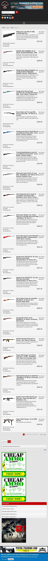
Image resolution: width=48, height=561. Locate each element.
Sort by (3, 27)
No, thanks (10, 559)
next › (41, 434)
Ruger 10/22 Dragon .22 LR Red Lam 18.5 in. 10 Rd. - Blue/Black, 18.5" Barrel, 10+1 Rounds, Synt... (26, 356)
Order (12, 27)
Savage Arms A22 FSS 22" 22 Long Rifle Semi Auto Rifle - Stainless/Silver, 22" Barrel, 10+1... (27, 258)
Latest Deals (4, 441)
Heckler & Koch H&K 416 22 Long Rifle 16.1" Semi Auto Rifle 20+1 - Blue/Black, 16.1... (26, 398)
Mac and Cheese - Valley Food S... (9, 516)
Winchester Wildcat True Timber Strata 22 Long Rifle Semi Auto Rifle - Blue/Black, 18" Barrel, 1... (27, 216)
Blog (9, 441)
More (45, 449)
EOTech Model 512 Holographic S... (9, 514)
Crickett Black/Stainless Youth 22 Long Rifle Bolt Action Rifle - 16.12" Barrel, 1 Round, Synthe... (27, 154)
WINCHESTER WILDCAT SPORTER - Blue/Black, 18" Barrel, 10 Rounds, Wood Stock (27, 377)
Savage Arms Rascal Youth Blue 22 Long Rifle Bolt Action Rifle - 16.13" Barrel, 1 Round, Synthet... (27, 133)
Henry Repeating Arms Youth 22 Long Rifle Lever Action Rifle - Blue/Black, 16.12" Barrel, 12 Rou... (27, 195)
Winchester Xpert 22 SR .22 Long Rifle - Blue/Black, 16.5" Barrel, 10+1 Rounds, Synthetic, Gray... (27, 175)
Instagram (10, 18)
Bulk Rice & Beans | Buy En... (8, 508)
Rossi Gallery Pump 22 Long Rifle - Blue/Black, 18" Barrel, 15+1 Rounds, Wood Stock (27, 300)
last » (45, 434)
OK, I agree (4, 559)
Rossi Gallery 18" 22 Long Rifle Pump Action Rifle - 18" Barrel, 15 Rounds (26, 113)
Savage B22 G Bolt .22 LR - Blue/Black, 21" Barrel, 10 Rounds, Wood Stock (27, 319)
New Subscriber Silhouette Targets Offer (11, 446)
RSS (3, 18)
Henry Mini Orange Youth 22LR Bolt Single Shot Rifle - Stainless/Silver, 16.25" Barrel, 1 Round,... (27, 237)
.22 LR (40, 33)
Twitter (8, 18)
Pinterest (13, 18)
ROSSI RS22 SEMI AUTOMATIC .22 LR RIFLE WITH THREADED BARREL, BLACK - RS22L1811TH (27, 72)
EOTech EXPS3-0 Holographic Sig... (9, 506)
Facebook (5, 18)
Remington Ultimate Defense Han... (9, 511)
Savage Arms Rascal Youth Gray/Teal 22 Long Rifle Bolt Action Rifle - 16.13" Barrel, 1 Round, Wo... (27, 93)
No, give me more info (32, 556)
